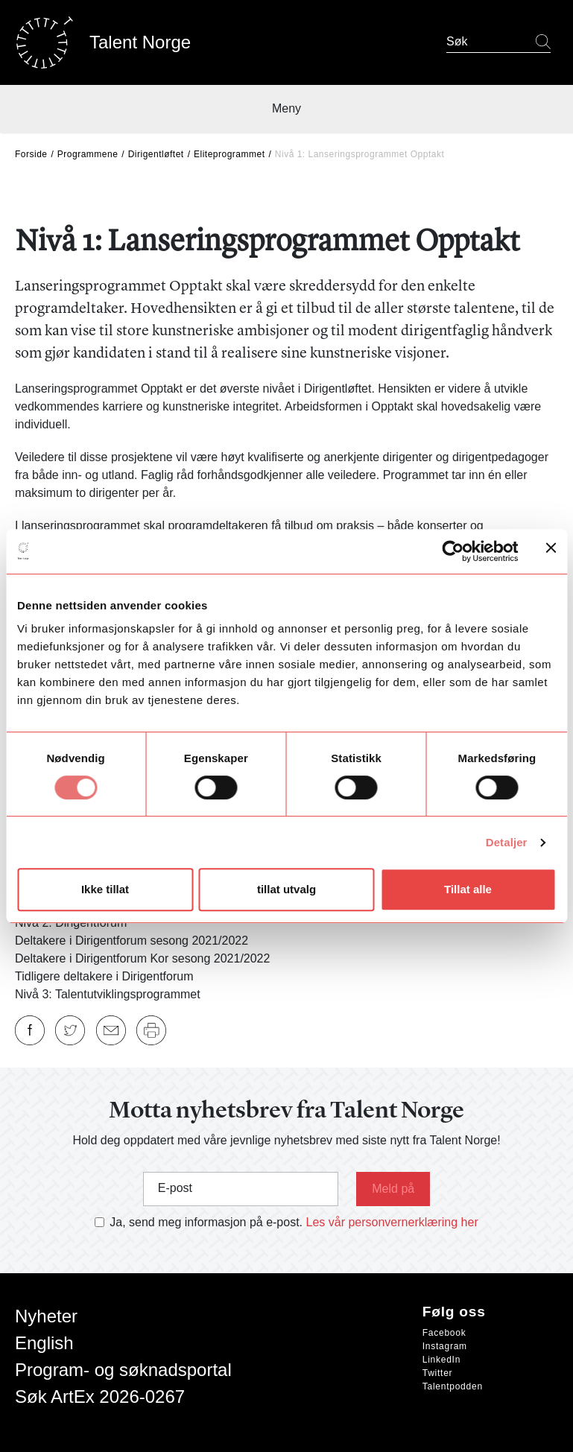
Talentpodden (452, 1386)
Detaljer (507, 842)
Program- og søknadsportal (123, 1370)
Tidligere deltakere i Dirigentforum (104, 976)
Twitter (437, 1373)
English (44, 1343)
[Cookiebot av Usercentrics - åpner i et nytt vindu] (452, 551)
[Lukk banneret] (550, 550)
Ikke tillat (105, 889)
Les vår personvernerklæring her (392, 1222)
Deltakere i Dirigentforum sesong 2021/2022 (131, 940)
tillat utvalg (286, 889)
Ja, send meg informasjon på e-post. (206, 1222)
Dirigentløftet (156, 154)
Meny (286, 108)
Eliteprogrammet (229, 154)
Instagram (444, 1346)
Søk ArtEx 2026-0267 (100, 1396)
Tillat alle (468, 889)
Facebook (444, 1333)
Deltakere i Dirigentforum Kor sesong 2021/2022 (142, 958)
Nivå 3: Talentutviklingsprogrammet (107, 994)
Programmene (87, 154)
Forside (31, 154)
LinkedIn (441, 1359)
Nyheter (46, 1316)
